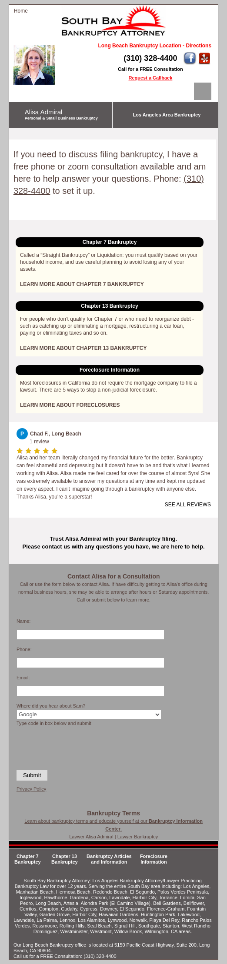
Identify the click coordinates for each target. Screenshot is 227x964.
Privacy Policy (31, 788)
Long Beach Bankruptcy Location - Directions (154, 46)
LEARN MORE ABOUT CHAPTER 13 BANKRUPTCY (83, 348)
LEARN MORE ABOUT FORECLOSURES (70, 405)
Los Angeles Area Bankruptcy (167, 114)
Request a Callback (150, 77)
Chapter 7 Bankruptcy (27, 859)
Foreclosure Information (153, 859)
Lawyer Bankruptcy (137, 836)
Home (21, 11)
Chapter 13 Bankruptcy (64, 859)
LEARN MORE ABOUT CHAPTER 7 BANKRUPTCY (82, 284)
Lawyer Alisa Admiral (91, 836)
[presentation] (54, 747)
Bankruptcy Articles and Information (109, 859)
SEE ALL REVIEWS (188, 505)
